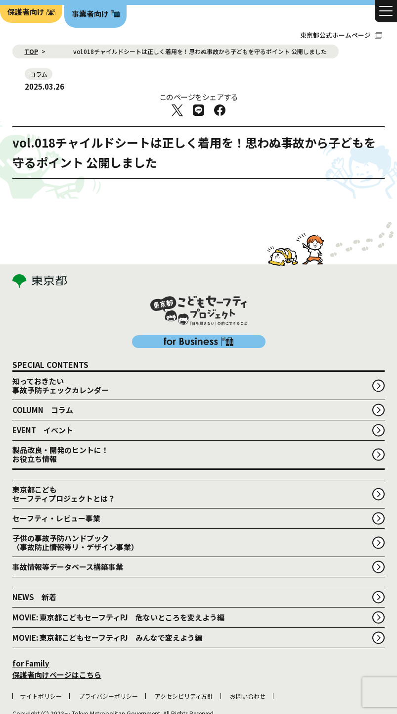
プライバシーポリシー (108, 646)
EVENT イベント (42, 379)
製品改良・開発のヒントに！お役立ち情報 (60, 403)
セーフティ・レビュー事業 (56, 467)
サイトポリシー (41, 646)
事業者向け (90, 13)
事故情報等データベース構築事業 (67, 516)
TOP (31, 51)
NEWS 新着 (34, 546)
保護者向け (25, 11)
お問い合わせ (247, 646)
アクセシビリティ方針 (184, 646)
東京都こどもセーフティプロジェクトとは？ (63, 443)
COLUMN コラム (42, 359)
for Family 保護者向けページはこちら (56, 618)
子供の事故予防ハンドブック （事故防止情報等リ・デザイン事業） (75, 492)
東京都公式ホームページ (341, 35)
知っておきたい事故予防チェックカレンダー (60, 335)
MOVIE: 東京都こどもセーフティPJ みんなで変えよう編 (107, 587)
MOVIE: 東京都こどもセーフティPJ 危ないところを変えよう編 (118, 566)
